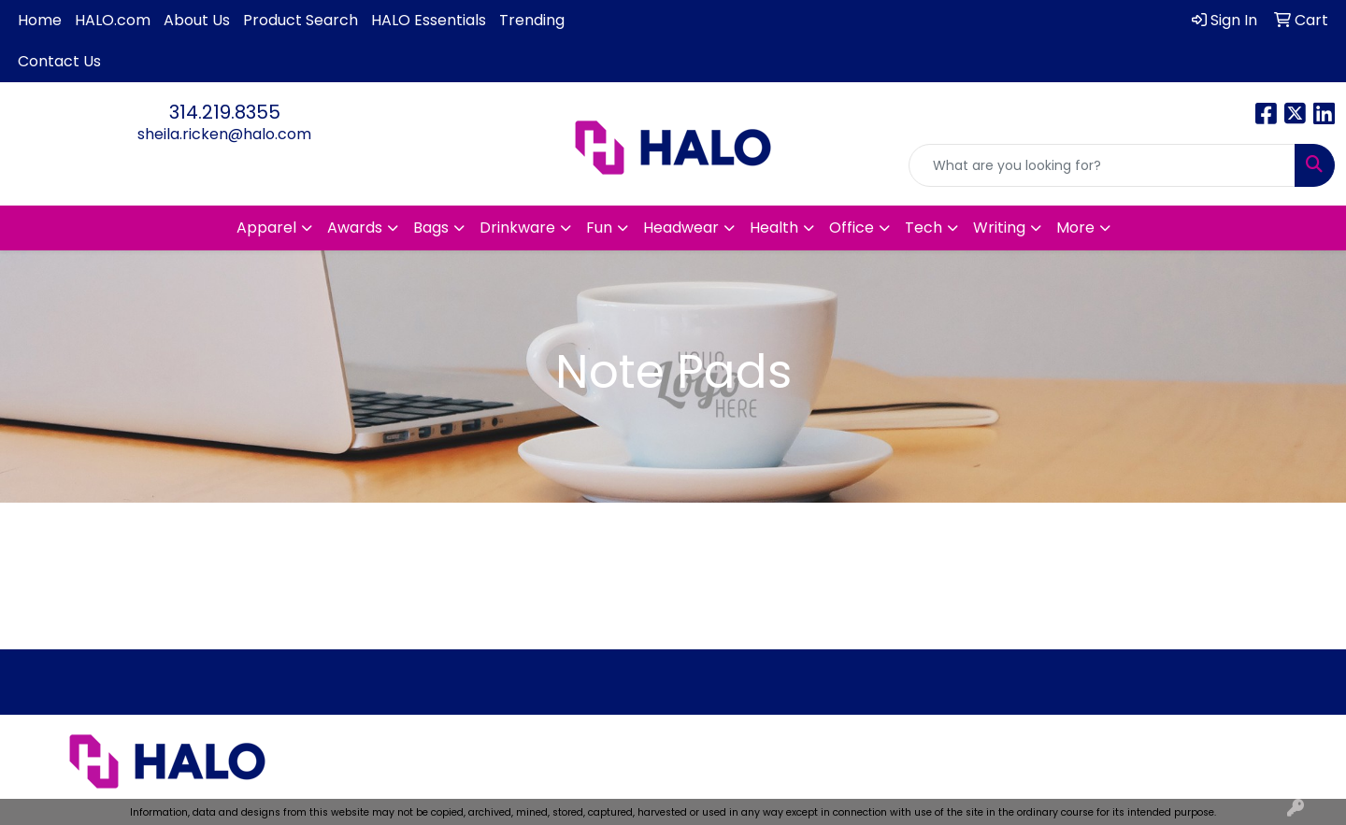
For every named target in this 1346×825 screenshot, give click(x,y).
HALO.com (112, 20)
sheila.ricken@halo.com (224, 134)
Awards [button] (354, 227)
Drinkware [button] (517, 227)
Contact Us (59, 61)
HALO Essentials (428, 20)
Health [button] (774, 227)
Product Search (300, 20)
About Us (197, 20)
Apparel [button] (266, 227)
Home (40, 20)
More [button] (1075, 227)
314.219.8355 (224, 112)
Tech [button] (923, 227)
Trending (532, 20)
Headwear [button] (681, 227)
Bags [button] (431, 227)
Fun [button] (599, 227)
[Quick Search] (1102, 165)
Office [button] (851, 227)
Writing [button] (999, 227)
